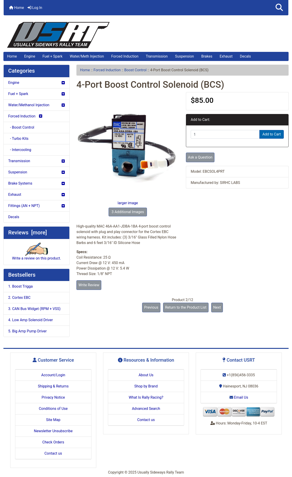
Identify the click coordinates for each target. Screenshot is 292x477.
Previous (151, 307)
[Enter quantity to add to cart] (225, 134)
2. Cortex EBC (19, 297)
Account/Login (53, 375)
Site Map (53, 420)
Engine (29, 56)
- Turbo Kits (18, 138)
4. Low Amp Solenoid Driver (30, 320)
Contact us (53, 453)
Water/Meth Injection (87, 56)
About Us (145, 375)
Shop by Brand (146, 386)
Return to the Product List (185, 307)
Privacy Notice (53, 397)
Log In (35, 7)
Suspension (184, 56)
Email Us (238, 397)
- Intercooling (19, 150)
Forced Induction (124, 56)
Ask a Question (200, 157)
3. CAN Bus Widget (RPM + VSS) (34, 309)
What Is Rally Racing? (146, 397)
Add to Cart (271, 134)
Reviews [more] (27, 232)
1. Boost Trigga (20, 286)
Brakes (206, 56)
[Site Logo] (146, 35)
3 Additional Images (128, 212)
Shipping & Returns (53, 386)
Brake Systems (36, 183)
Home (16, 7)
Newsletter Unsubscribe (53, 431)
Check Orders (53, 442)
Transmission (157, 56)
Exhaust (226, 56)
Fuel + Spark (52, 56)
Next (217, 307)
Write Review (88, 285)
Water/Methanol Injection (36, 105)
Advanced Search (146, 408)
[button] (279, 7)
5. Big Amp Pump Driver (27, 331)
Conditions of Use (53, 408)
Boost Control (135, 70)
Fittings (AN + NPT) (36, 206)
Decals (245, 56)
